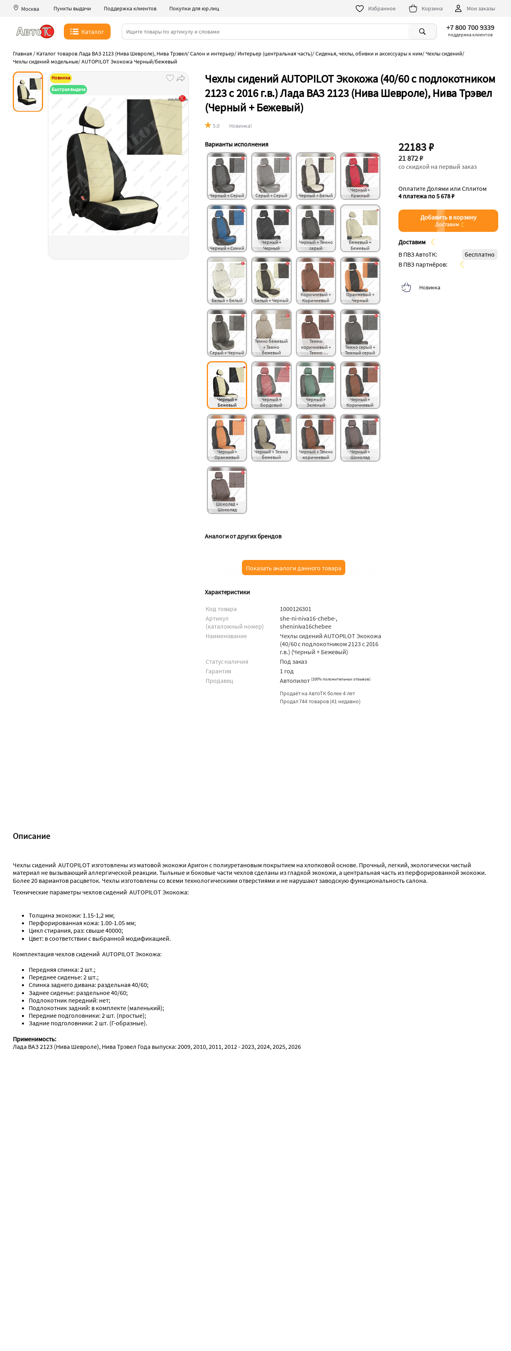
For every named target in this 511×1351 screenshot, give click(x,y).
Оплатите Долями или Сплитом (442, 192)
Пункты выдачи (72, 8)
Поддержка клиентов (130, 8)
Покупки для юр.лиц (194, 8)
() (340, 679)
